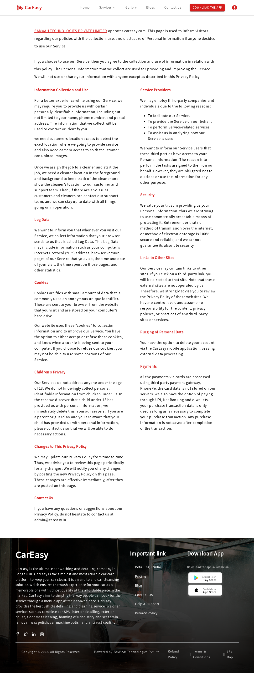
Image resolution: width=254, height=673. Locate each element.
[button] (146, 567)
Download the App (207, 7)
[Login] (234, 8)
